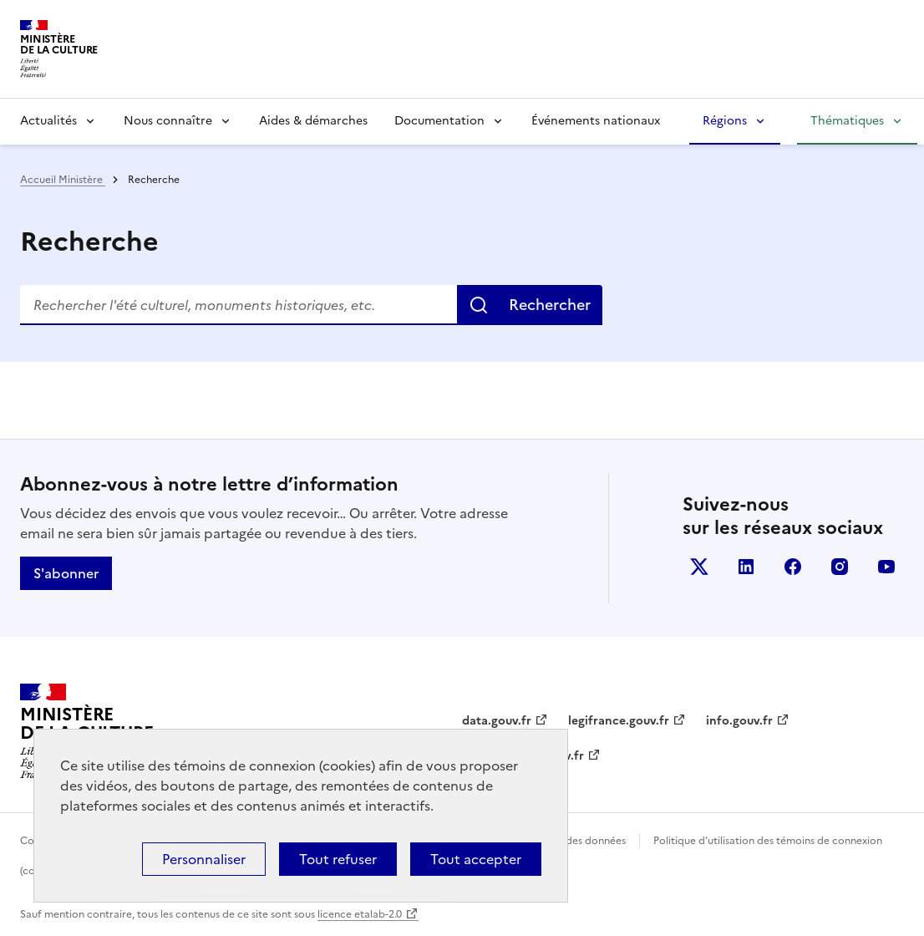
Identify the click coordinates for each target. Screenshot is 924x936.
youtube (886, 566)
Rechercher (550, 304)
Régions (725, 121)
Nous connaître (168, 121)
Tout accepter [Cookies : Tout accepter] (475, 859)
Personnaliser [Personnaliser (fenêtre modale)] (204, 859)
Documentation (439, 121)
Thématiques (847, 121)
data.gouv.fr (496, 721)
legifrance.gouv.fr (618, 721)
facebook (793, 566)
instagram (839, 566)
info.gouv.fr (739, 721)
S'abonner (66, 573)
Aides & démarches (313, 121)
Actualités (48, 121)
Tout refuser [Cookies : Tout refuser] (338, 859)
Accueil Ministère (62, 179)
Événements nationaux (595, 121)
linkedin (746, 566)
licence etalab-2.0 (359, 914)
